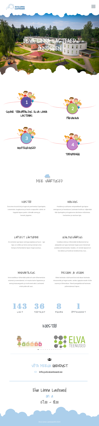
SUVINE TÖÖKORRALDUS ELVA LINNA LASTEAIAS (26, 113)
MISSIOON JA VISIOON (72, 272)
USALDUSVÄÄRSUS (72, 237)
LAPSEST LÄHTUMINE (26, 237)
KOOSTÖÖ (26, 201)
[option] (49, 44)
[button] (45, 349)
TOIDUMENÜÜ (72, 154)
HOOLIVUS (72, 201)
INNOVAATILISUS (26, 272)
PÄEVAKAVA (72, 118)
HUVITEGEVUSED (26, 148)
